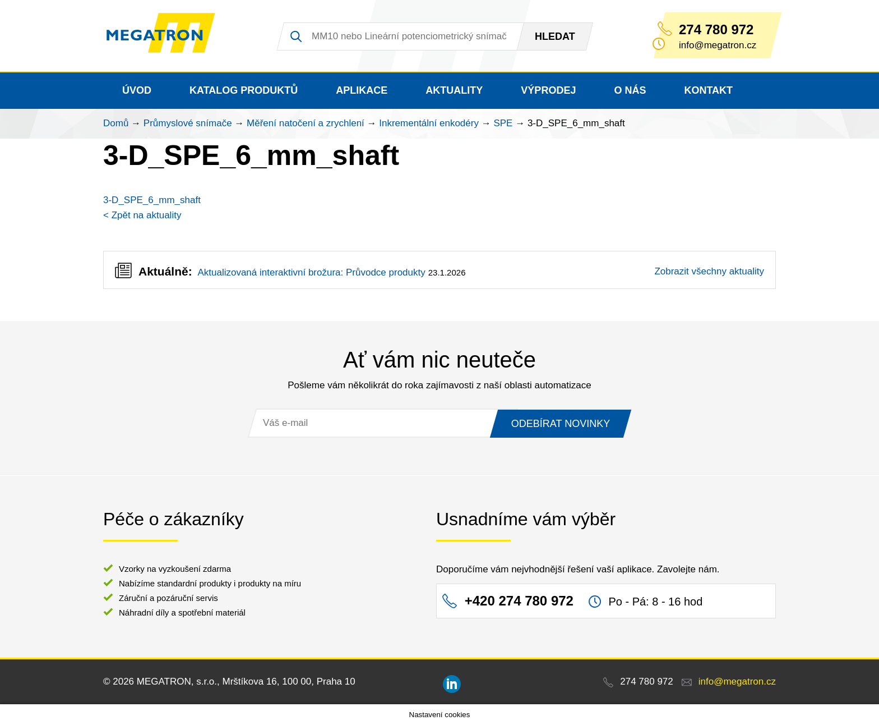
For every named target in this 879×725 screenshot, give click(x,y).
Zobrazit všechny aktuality (709, 271)
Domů (115, 123)
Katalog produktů (243, 90)
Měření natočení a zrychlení (305, 123)
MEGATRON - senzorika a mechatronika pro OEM (167, 35)
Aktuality (454, 90)
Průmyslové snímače (188, 123)
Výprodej (548, 90)
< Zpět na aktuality (142, 215)
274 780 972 (716, 30)
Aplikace (361, 90)
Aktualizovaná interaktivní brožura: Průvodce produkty (311, 272)
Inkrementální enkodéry (429, 123)
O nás (630, 90)
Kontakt (708, 90)
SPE (502, 123)
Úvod (136, 90)
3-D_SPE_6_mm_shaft (152, 200)
